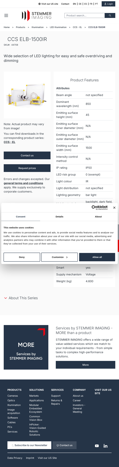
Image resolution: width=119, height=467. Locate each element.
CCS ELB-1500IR (96, 27)
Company (79, 389)
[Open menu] (6, 15)
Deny (22, 257)
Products (20, 27)
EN (74, 3)
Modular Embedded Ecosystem (35, 408)
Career (77, 400)
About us (78, 395)
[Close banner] (114, 208)
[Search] (110, 15)
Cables (11, 422)
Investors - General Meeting (79, 408)
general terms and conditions (23, 183)
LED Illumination (58, 27)
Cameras (12, 395)
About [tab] (98, 216)
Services (12, 431)
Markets (34, 395)
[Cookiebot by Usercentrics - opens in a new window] (94, 207)
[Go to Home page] (36, 15)
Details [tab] (59, 216)
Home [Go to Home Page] (7, 27)
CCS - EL (77, 27)
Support (55, 395)
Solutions (36, 389)
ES (85, 3)
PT (96, 3)
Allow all (97, 257)
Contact (65, 3)
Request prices (27, 168)
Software (12, 417)
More (85, 364)
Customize (59, 257)
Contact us (27, 155)
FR (91, 3)
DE (80, 3)
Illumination (38, 27)
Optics (11, 400)
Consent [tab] (20, 216)
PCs (9, 426)
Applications (36, 400)
